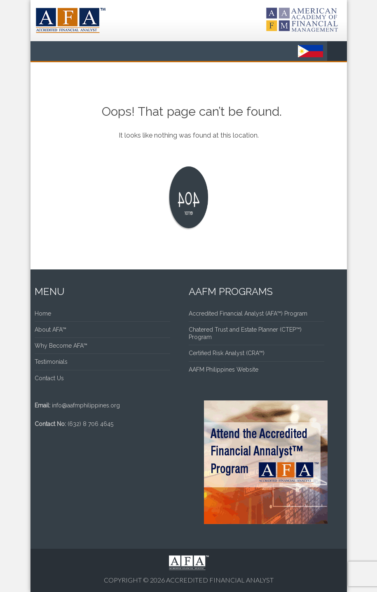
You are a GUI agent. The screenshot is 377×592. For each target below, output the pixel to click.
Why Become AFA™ (61, 345)
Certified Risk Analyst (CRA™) (227, 353)
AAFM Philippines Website (223, 369)
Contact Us (49, 378)
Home (43, 313)
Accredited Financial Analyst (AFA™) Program (248, 313)
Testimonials (51, 361)
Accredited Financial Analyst (220, 580)
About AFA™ (50, 329)
